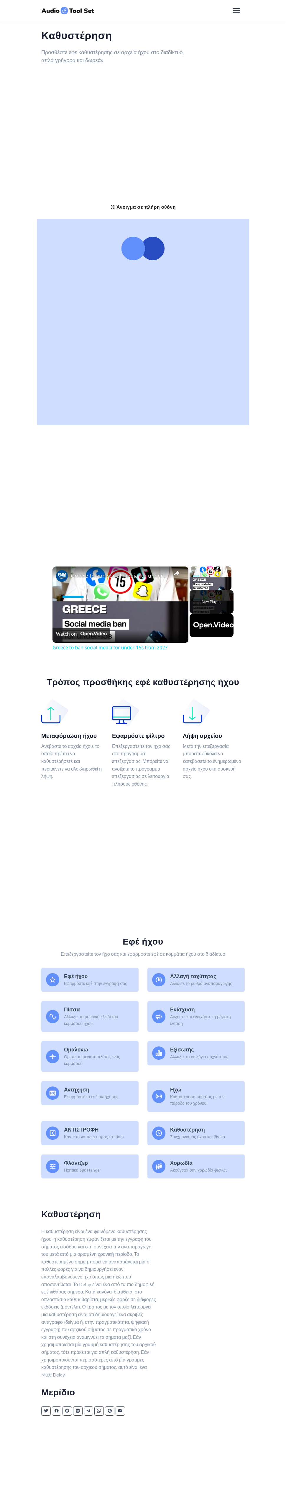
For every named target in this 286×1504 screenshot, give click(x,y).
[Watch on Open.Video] (81, 634)
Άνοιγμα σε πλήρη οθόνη (143, 207)
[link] (62, 576)
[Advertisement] (143, 115)
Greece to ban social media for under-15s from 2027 (119, 575)
